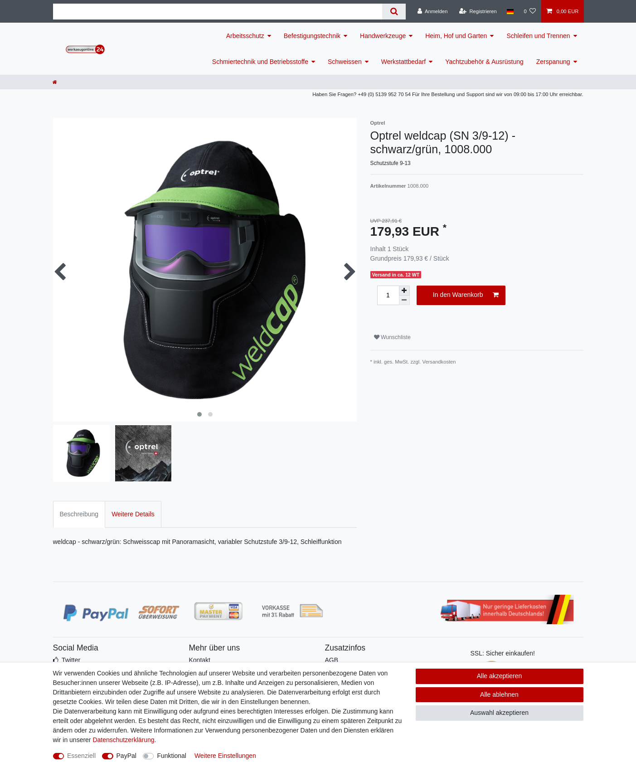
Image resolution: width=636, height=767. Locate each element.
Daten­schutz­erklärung (123, 739)
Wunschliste (392, 337)
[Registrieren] (478, 11)
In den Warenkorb (466, 295)
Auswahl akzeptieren (499, 712)
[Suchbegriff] (218, 11)
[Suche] (393, 11)
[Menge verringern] (404, 300)
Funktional (171, 755)
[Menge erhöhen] (404, 291)
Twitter (71, 660)
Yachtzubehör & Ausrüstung (484, 61)
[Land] (510, 11)
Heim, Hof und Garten (456, 35)
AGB (332, 660)
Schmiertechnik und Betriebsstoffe (260, 61)
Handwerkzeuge (383, 35)
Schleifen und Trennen (538, 35)
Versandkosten (439, 361)
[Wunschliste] (530, 11)
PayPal (126, 755)
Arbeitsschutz (245, 35)
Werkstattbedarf (403, 61)
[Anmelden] (433, 11)
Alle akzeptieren (499, 676)
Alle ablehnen (499, 694)
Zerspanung (553, 61)
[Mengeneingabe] (388, 295)
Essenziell (81, 755)
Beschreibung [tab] (79, 514)
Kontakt (199, 660)
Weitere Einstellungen (225, 755)
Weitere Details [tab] (133, 514)
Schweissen (345, 61)
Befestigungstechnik (312, 35)
